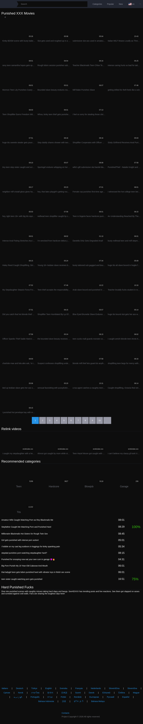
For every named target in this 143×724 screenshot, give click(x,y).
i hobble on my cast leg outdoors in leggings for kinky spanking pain (30, 546)
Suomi (78, 693)
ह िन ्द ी (78, 701)
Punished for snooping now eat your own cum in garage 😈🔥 (28, 559)
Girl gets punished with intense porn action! (20, 540)
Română (77, 697)
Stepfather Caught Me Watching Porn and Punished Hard (26, 527)
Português (35, 697)
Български (94, 697)
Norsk (20, 693)
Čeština (121, 693)
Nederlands (96, 688)
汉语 (64, 701)
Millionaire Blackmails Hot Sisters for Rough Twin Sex (24, 534)
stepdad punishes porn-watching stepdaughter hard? (24, 553)
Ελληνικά (106, 693)
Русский (110, 697)
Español (125, 697)
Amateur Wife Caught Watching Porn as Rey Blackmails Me (27, 520)
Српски (6, 693)
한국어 (50, 693)
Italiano (5, 688)
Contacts (65, 713)
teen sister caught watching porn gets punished (21, 579)
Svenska (63, 688)
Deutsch (19, 688)
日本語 (64, 693)
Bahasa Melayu (98, 701)
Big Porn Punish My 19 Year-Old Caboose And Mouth (24, 566)
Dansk (91, 693)
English (48, 688)
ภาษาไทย (35, 693)
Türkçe (34, 688)
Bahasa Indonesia (46, 701)
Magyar (136, 693)
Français (79, 688)
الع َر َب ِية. (18, 697)
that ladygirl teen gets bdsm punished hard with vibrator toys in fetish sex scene (35, 572)
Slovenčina (132, 688)
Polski (63, 697)
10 (99, 420)
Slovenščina (114, 688)
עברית (50, 697)
